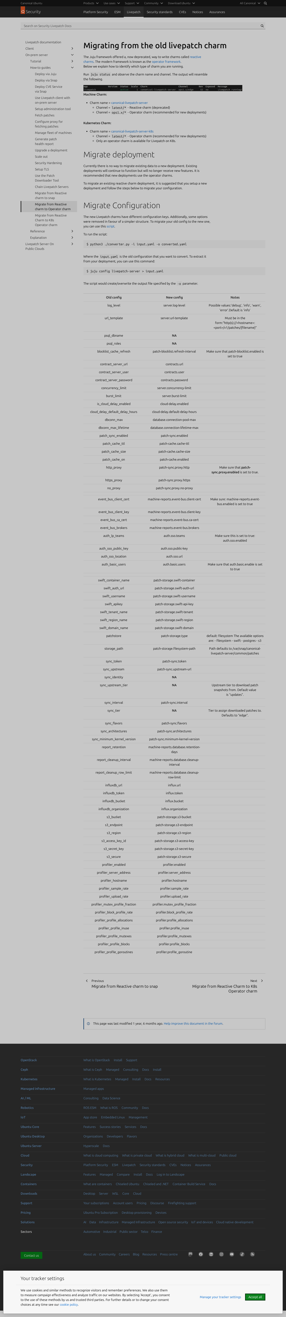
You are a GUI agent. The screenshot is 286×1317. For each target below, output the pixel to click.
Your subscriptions (96, 1203)
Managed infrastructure (38, 1088)
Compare (123, 1174)
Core (125, 1193)
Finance (156, 1231)
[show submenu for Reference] (72, 231)
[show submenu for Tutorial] (72, 61)
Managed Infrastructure (138, 1222)
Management (138, 1117)
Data (92, 1222)
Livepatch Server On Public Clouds (39, 246)
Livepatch (133, 12)
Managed (112, 1069)
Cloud (25, 1155)
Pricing (141, 1203)
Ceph (24, 1069)
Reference (37, 231)
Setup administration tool (53, 109)
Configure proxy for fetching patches (49, 124)
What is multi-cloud (201, 1155)
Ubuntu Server (31, 1146)
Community (130, 1107)
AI (84, 1222)
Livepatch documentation (43, 42)
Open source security (173, 1222)
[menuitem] (249, 3)
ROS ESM (89, 1107)
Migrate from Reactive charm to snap (51, 195)
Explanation (38, 237)
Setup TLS (42, 169)
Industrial (109, 1231)
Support (131, 1060)
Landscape (28, 1174)
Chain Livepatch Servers (52, 186)
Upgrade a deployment (51, 150)
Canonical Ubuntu (31, 3)
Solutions (28, 1222)
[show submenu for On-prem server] (72, 55)
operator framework (166, 61)
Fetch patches (44, 115)
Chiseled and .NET (156, 1184)
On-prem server (36, 55)
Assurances (217, 12)
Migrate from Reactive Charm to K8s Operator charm (51, 220)
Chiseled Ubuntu (127, 1184)
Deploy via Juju (45, 74)
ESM (117, 12)
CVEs (182, 12)
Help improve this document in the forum (193, 1023)
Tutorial (35, 61)
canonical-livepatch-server (129, 102)
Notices (197, 12)
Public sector (129, 1231)
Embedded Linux (113, 1117)
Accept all (255, 1297)
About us (89, 1254)
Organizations (93, 1136)
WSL (115, 1193)
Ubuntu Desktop (33, 1136)
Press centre (169, 1254)
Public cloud (227, 1155)
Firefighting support (182, 1203)
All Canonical (248, 3)
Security (27, 1165)
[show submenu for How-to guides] (72, 67)
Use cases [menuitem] (109, 3)
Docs (145, 1069)
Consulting (130, 1069)
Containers (29, 1184)
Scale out (41, 156)
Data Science (111, 1098)
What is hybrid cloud (170, 1155)
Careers (124, 1254)
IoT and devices (202, 1222)
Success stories (110, 1127)
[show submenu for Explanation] (72, 237)
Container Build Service (189, 1184)
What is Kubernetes (97, 1079)
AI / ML (26, 1098)
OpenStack (29, 1060)
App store (90, 1117)
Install (118, 1060)
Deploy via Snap (46, 80)
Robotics (27, 1107)
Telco (144, 1231)
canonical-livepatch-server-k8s (132, 131)
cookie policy (69, 1304)
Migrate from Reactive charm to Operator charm (53, 206)
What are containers (97, 1184)
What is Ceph (92, 1069)
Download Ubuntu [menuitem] (179, 3)
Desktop (89, 1193)
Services (130, 1127)
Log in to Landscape (171, 1174)
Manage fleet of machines (53, 132)
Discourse (157, 1203)
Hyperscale (91, 1146)
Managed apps (93, 1088)
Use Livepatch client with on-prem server (52, 100)
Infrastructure (109, 1222)
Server (103, 1193)
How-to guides (40, 67)
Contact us (31, 1255)
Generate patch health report (46, 141)
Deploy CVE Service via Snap (48, 89)
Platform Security (95, 12)
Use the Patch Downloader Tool (47, 178)
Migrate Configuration (121, 205)
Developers (115, 1136)
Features (89, 1127)
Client (29, 48)
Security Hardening (48, 163)
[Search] (265, 3)
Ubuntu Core (30, 1127)
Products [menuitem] (88, 3)
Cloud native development (234, 1222)
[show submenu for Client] (72, 48)
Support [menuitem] (130, 3)
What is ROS (109, 1107)
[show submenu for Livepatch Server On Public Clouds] (72, 244)
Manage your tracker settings (220, 1297)
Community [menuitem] (151, 3)
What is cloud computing (100, 1155)
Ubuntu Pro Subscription (100, 1212)
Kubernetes (29, 1079)
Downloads (29, 1193)
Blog (136, 1254)
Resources (162, 1079)
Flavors (132, 1136)
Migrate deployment (119, 154)
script (110, 226)
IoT (23, 1117)
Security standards (160, 12)
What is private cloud (137, 1155)
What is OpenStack (96, 1060)
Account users (123, 1203)
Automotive (91, 1231)
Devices (161, 1212)
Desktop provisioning (137, 1212)
